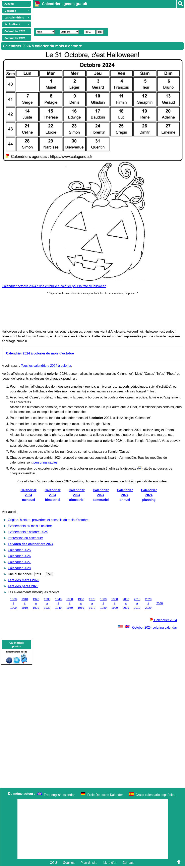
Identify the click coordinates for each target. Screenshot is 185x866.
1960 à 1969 (81, 603)
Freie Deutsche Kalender (105, 795)
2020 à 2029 (148, 603)
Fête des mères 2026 (23, 580)
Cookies (69, 862)
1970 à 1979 (92, 603)
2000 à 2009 (126, 603)
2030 (159, 603)
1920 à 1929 (36, 603)
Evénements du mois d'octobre (30, 526)
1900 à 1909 (13, 603)
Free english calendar (59, 795)
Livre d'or (109, 862)
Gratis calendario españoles (155, 795)
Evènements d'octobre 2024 (28, 532)
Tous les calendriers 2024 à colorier (46, 365)
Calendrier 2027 (19, 562)
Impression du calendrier (25, 538)
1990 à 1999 (114, 603)
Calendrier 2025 (19, 550)
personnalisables (45, 462)
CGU (53, 862)
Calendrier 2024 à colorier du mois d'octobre (40, 353)
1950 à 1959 (69, 603)
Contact (128, 862)
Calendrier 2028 (19, 568)
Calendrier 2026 (19, 556)
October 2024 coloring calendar (147, 627)
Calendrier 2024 (163, 620)
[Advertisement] (106, 17)
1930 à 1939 (47, 603)
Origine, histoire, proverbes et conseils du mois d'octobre (48, 520)
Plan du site (89, 862)
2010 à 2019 (137, 603)
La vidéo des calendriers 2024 (30, 544)
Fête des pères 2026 (23, 586)
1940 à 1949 (58, 603)
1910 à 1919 (24, 603)
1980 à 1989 (103, 603)
